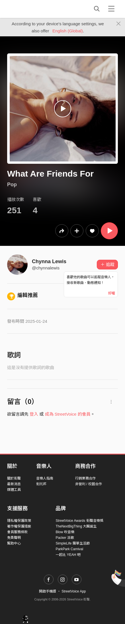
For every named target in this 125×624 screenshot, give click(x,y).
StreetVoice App (74, 591)
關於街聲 (14, 478)
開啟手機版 (47, 591)
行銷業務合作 (85, 478)
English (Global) (67, 30)
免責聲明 (14, 538)
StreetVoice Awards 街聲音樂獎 (79, 521)
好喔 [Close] (111, 293)
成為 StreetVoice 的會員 (68, 414)
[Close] (118, 23)
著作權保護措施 (19, 526)
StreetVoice (30, 9)
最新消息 (14, 484)
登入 (34, 414)
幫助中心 (14, 543)
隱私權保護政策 (19, 521)
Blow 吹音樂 (65, 532)
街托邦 (41, 484)
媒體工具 (14, 490)
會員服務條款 (17, 532)
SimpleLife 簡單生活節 (72, 543)
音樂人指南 (44, 478)
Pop (12, 184)
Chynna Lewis (49, 261)
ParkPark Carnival (69, 549)
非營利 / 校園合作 (88, 484)
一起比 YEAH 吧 (68, 555)
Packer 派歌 (65, 538)
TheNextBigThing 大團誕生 (76, 526)
